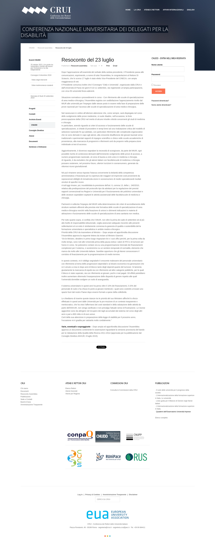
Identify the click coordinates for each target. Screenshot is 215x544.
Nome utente (157, 65)
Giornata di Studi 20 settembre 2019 (42, 97)
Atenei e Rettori (151, 10)
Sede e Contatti (26, 399)
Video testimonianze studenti (42, 85)
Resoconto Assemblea (29, 394)
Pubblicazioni (26, 397)
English (190, 10)
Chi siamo (24, 388)
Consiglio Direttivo (36, 130)
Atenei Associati (71, 391)
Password (155, 74)
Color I (105, 536)
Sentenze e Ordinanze (38, 147)
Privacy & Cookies (92, 495)
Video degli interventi (39, 80)
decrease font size (99, 65)
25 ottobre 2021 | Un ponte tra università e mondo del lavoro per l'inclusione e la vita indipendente (42, 67)
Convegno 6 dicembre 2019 (41, 75)
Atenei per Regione (72, 394)
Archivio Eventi (35, 120)
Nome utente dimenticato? (161, 105)
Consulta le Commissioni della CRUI (123, 390)
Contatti (32, 114)
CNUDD (32, 48)
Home (128, 10)
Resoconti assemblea (45, 48)
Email (115, 66)
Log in (80, 495)
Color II (107, 536)
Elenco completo (161, 418)
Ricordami (157, 85)
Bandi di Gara (26, 402)
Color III (110, 536)
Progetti (32, 109)
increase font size (102, 65)
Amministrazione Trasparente (31, 405)
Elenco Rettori (70, 388)
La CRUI (137, 10)
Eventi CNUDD (35, 60)
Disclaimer (133, 495)
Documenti (33, 141)
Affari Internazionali (173, 10)
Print (108, 66)
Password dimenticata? (160, 101)
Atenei (31, 136)
